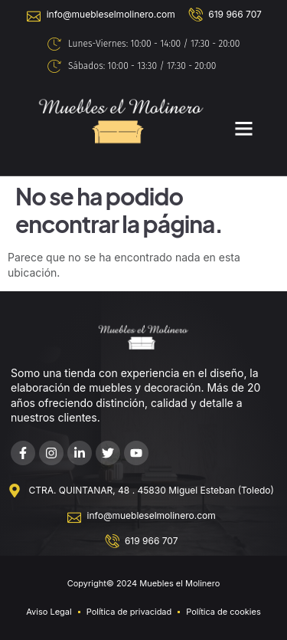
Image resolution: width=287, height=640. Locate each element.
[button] (243, 128)
